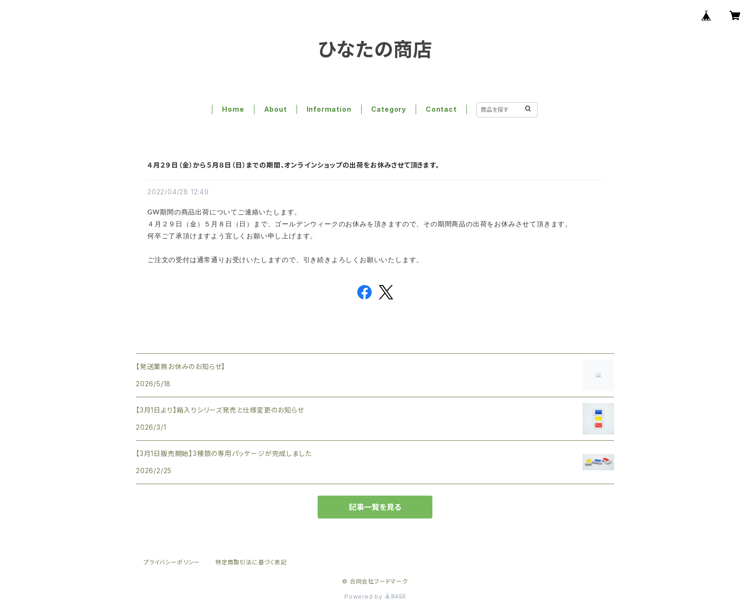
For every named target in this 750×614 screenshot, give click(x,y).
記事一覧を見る (375, 507)
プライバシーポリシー (171, 562)
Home (233, 109)
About (275, 109)
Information (329, 109)
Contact (441, 109)
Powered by (375, 596)
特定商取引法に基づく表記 (251, 562)
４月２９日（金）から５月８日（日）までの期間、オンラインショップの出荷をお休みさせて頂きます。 (293, 165)
